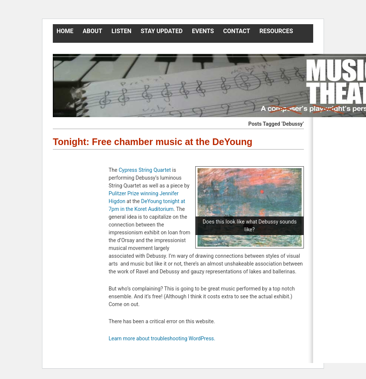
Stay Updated (162, 31)
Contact (236, 31)
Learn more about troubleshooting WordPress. (162, 338)
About (92, 31)
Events (203, 31)
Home (65, 31)
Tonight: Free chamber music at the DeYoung (153, 141)
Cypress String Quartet (145, 170)
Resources (276, 31)
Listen (121, 31)
